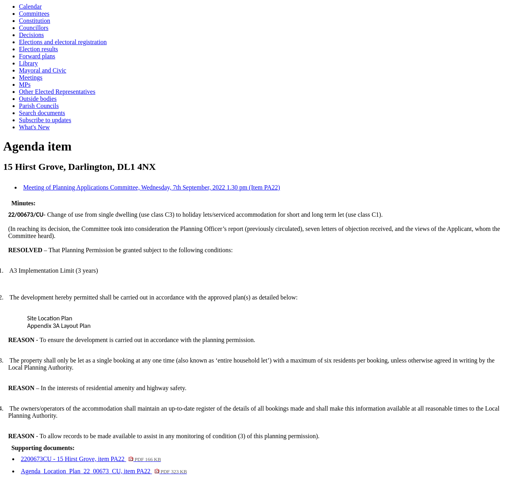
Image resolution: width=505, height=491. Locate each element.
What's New (34, 127)
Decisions (31, 35)
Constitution (34, 20)
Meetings (31, 77)
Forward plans (37, 56)
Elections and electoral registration (63, 42)
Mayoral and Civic (42, 70)
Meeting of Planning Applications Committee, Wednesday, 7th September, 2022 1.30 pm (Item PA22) (151, 187)
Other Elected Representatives (57, 91)
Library (28, 63)
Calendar (30, 6)
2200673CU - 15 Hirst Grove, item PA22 (91, 459)
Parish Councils (39, 105)
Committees (34, 13)
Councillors (34, 27)
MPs (24, 84)
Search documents (42, 113)
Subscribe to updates (45, 120)
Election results (38, 49)
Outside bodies (38, 98)
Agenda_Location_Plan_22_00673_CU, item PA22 (104, 471)
